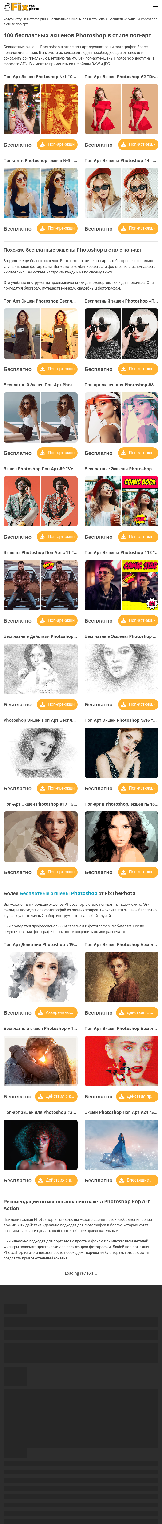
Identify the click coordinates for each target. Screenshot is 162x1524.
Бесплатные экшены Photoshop (58, 893)
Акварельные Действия (61, 1012)
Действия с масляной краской (142, 1012)
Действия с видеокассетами (61, 1180)
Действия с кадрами (61, 1096)
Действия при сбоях (142, 1096)
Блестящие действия (142, 1180)
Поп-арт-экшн (61, 144)
